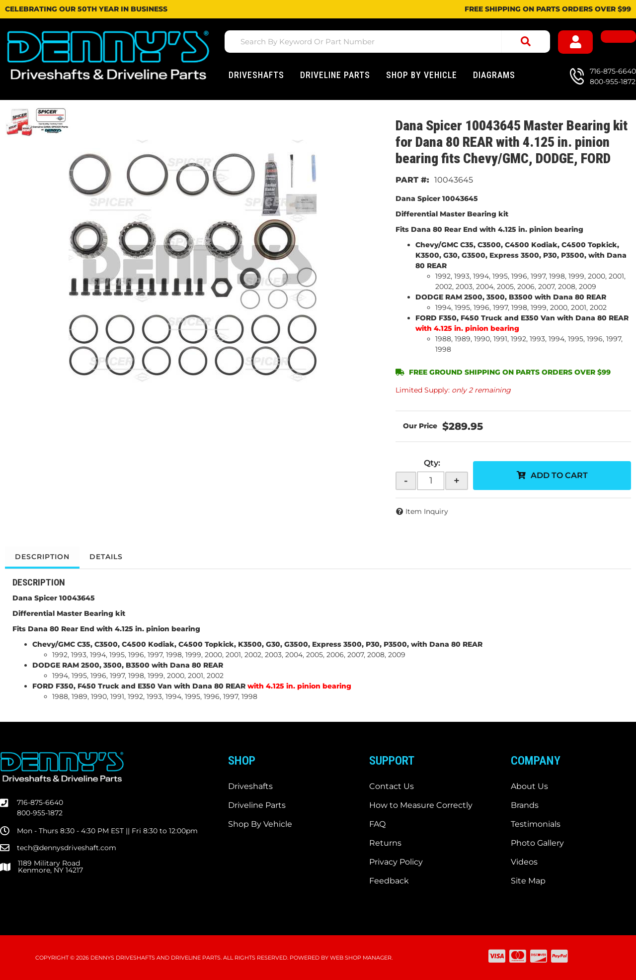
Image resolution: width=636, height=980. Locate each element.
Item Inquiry (426, 511)
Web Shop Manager (360, 957)
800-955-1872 (40, 812)
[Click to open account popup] (575, 42)
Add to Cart (559, 475)
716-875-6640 (40, 802)
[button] (387, 41)
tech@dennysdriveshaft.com (66, 847)
